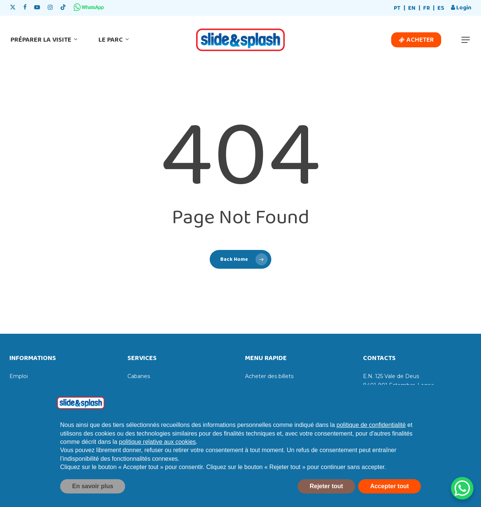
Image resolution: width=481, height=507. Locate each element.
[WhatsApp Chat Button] (462, 488)
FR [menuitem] (426, 8)
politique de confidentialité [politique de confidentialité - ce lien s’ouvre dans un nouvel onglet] (371, 442)
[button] (465, 40)
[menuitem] (397, 8)
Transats (138, 400)
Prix (250, 400)
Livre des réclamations (38, 400)
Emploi (18, 376)
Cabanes (138, 376)
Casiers (136, 388)
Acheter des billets (269, 376)
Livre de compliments (38, 388)
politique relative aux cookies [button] (157, 459)
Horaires (255, 388)
